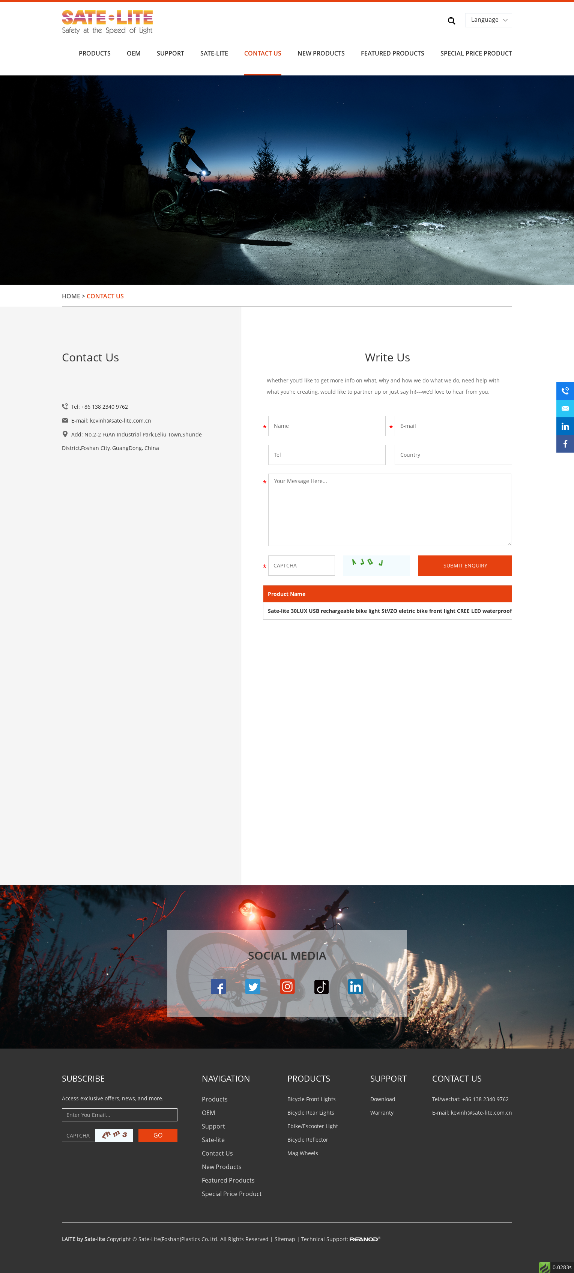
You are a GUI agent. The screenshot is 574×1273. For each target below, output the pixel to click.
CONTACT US (457, 1078)
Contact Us (262, 53)
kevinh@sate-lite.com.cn (120, 420)
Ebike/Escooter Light (312, 1126)
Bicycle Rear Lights (310, 1112)
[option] (287, 180)
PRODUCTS (308, 1078)
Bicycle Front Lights (311, 1099)
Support (170, 53)
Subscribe (83, 1078)
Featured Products (392, 53)
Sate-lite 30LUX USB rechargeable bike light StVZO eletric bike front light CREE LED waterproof (390, 610)
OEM (134, 53)
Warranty (382, 1112)
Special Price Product (476, 53)
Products (95, 53)
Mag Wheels (302, 1153)
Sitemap (285, 1239)
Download (382, 1099)
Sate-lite (214, 53)
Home (71, 296)
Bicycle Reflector (307, 1139)
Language (485, 19)
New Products (321, 53)
